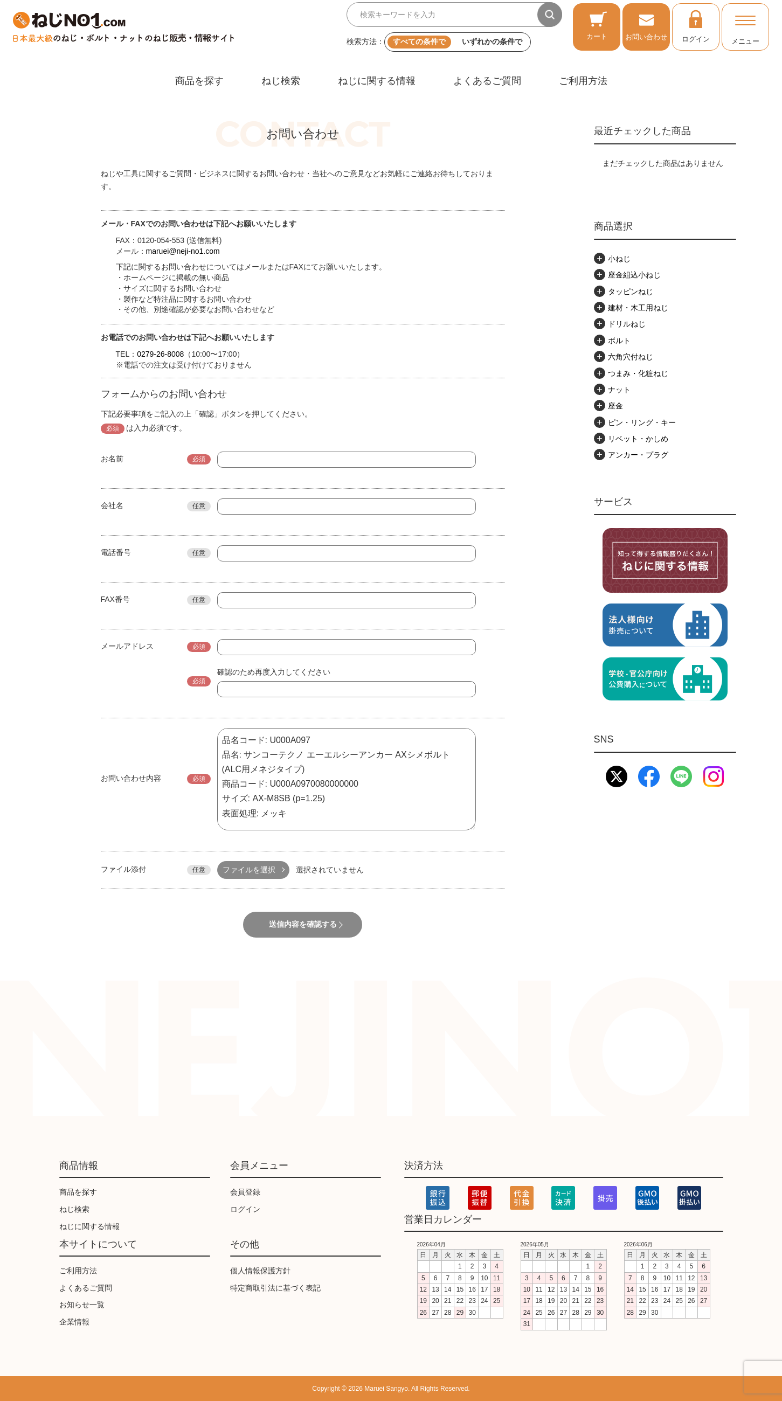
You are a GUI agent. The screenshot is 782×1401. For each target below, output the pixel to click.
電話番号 (116, 552)
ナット (619, 389)
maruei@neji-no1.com (183, 251)
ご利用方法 (583, 80)
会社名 (112, 505)
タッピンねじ (630, 291)
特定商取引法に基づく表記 (275, 1288)
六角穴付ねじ (630, 356)
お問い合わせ (646, 25)
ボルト (619, 340)
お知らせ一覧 (82, 1305)
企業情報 (74, 1321)
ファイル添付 (123, 869)
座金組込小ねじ (634, 275)
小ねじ (619, 258)
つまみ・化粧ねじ (638, 373)
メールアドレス (127, 646)
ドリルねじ (627, 324)
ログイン (696, 26)
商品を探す (199, 80)
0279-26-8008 (160, 354)
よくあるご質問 (487, 80)
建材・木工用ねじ (638, 307)
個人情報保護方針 (260, 1270)
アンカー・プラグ (638, 454)
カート (596, 25)
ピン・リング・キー (642, 422)
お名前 (112, 458)
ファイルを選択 (249, 869)
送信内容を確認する (303, 924)
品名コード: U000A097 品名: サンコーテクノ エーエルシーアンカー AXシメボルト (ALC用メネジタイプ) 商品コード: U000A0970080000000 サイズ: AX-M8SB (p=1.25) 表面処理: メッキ (346, 779)
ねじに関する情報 (377, 80)
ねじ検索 (280, 80)
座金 (615, 405)
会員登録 (245, 1192)
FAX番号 (115, 599)
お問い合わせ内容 (131, 778)
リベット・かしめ (638, 438)
